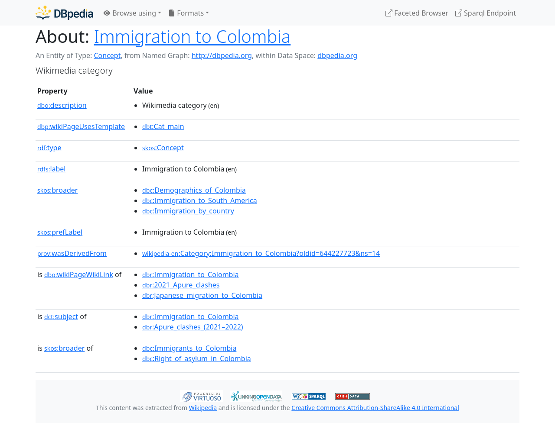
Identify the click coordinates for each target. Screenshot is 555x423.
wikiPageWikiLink (78, 274)
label (51, 169)
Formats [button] (186, 13)
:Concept (163, 147)
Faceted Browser (416, 13)
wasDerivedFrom (72, 253)
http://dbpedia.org (222, 55)
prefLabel (59, 232)
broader (57, 190)
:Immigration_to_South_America (199, 200)
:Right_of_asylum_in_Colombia (196, 358)
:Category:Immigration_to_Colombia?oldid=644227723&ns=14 (261, 253)
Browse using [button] (130, 13)
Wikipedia (203, 408)
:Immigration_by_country (188, 211)
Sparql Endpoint (485, 13)
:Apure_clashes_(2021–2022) (192, 327)
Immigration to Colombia (192, 36)
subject (61, 316)
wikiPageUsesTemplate (81, 126)
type (49, 147)
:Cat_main (163, 126)
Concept (107, 55)
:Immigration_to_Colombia (190, 274)
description (62, 105)
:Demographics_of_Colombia (194, 190)
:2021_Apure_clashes (180, 285)
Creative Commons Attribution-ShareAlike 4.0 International (375, 408)
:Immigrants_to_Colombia (189, 348)
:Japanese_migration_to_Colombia (202, 295)
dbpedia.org (337, 55)
